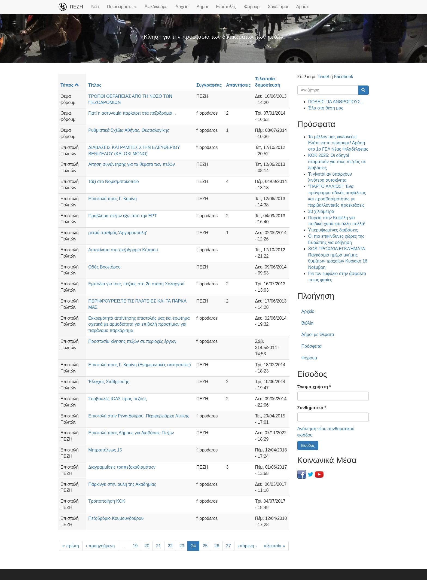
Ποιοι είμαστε (121, 6)
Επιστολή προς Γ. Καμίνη (112, 198)
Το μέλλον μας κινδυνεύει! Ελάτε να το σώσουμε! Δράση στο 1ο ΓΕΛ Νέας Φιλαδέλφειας (338, 143)
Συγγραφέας (209, 85)
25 (205, 546)
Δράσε (302, 6)
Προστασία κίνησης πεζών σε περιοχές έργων (132, 341)
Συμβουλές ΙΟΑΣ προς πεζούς (117, 398)
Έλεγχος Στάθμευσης (108, 381)
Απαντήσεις (238, 85)
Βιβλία (307, 323)
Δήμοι (202, 6)
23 (181, 546)
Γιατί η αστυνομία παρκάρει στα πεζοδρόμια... (132, 113)
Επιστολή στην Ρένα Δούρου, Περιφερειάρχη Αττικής (138, 416)
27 (228, 546)
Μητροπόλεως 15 (105, 450)
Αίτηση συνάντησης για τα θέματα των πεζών (131, 164)
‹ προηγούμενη (100, 546)
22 (170, 546)
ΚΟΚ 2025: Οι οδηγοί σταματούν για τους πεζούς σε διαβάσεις (337, 161)
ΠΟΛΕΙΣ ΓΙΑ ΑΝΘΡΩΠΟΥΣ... (336, 101)
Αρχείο (181, 6)
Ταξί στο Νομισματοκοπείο (113, 181)
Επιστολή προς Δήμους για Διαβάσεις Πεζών (131, 433)
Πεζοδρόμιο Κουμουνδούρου (116, 518)
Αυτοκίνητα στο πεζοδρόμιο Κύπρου (123, 250)
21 (158, 546)
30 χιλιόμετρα (321, 211)
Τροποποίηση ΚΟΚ (106, 501)
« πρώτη (70, 546)
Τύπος (69, 85)
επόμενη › (247, 546)
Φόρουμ (252, 6)
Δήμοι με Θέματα (317, 334)
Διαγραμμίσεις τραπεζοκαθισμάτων (121, 467)
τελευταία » (274, 546)
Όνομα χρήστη (314, 386)
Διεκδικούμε (156, 6)
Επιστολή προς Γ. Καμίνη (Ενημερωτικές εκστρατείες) (139, 364)
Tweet (323, 76)
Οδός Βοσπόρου (104, 267)
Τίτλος (94, 85)
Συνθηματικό (311, 407)
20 (146, 546)
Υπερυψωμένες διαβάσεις (333, 230)
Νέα (95, 6)
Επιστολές (226, 6)
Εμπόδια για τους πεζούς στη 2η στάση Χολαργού (136, 284)
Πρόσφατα (311, 346)
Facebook (343, 76)
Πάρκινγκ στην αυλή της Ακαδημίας (122, 484)
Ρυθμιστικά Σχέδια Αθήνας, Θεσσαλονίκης (128, 130)
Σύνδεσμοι (278, 6)
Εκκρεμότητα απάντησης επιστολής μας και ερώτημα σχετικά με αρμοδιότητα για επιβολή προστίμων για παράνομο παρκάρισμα (139, 324)
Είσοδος (308, 445)
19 (135, 546)
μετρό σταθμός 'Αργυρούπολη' (117, 232)
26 (216, 546)
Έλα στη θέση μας (325, 108)
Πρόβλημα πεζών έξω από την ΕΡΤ (122, 215)
